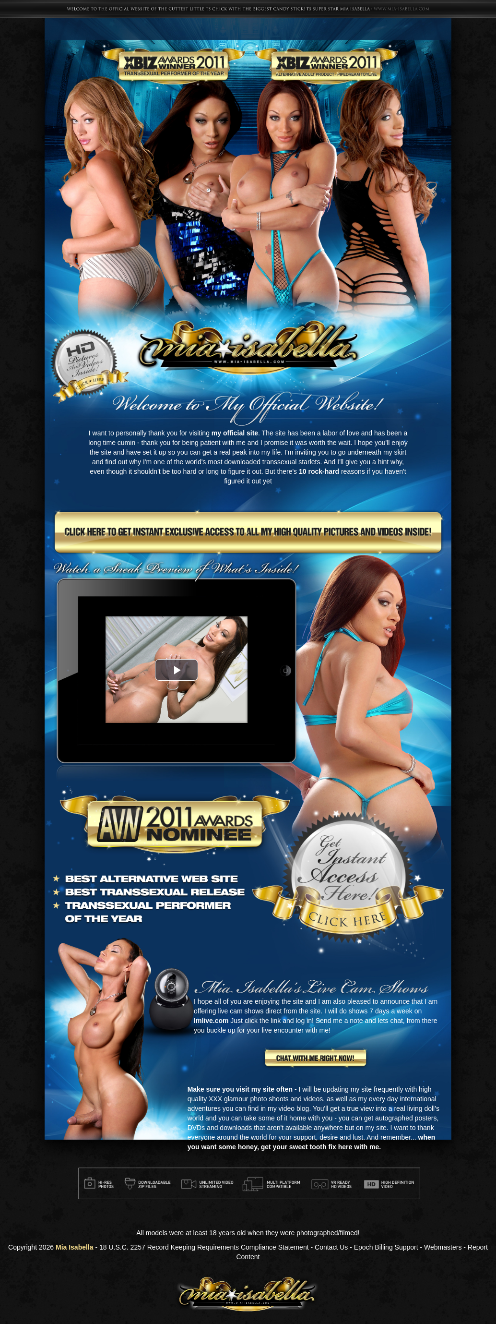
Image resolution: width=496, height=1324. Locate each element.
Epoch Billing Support (386, 1247)
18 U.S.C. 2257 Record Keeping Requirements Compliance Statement (204, 1247)
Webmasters (442, 1247)
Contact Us (331, 1247)
